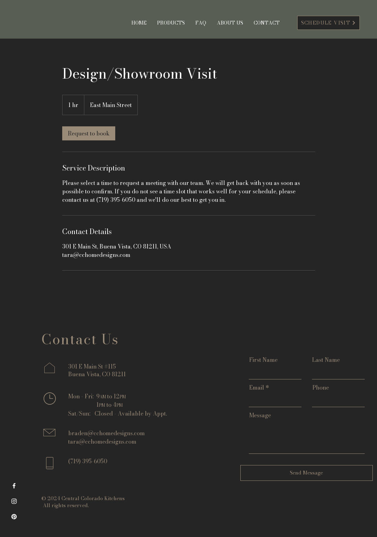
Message (260, 415)
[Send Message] (306, 473)
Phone (320, 387)
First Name (263, 360)
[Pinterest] (14, 516)
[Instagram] (14, 501)
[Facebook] (14, 485)
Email (256, 387)
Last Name (326, 360)
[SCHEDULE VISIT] (328, 23)
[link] (88, 133)
